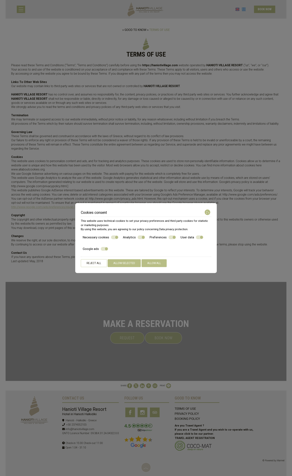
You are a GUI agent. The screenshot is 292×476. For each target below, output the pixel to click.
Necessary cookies (100, 237)
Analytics (134, 237)
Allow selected (124, 263)
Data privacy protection (173, 229)
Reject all (94, 263)
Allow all (154, 263)
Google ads (95, 249)
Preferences (163, 237)
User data (191, 237)
